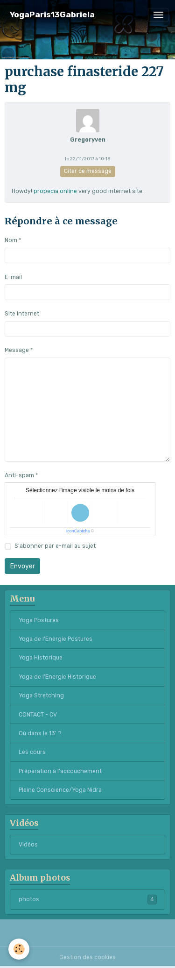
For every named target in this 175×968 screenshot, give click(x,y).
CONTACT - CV (38, 714)
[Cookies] (18, 949)
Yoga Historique (41, 657)
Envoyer (22, 566)
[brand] (52, 15)
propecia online (55, 191)
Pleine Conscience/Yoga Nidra (60, 790)
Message (17, 350)
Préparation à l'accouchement (60, 771)
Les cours (32, 752)
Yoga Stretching (41, 695)
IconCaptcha (78, 531)
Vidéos (28, 844)
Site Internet (22, 313)
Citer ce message (88, 171)
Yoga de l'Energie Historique (57, 677)
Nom (11, 240)
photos (88, 899)
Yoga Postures (39, 620)
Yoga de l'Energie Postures (55, 639)
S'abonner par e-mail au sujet (55, 546)
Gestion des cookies (87, 957)
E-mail (13, 277)
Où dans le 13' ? (40, 733)
